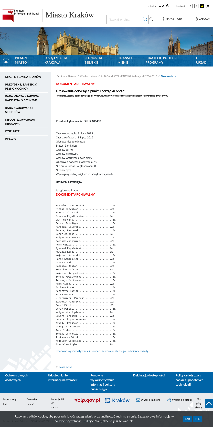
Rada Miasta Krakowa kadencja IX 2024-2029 (22, 98)
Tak (187, 419)
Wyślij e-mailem (148, 400)
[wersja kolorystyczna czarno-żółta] (202, 6)
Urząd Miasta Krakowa (56, 60)
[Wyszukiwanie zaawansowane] (151, 19)
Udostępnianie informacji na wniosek (63, 378)
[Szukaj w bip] (145, 19)
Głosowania (167, 76)
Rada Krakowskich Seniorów (19, 110)
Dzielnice (12, 131)
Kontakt (54, 407)
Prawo (10, 139)
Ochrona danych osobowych (16, 378)
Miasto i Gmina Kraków (23, 77)
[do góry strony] (203, 403)
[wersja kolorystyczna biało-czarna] (196, 6)
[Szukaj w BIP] (124, 19)
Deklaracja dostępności (149, 375)
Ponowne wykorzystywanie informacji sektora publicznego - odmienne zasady (102, 351)
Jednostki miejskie (93, 60)
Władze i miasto (22, 60)
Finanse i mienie (125, 60)
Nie (197, 419)
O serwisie (32, 399)
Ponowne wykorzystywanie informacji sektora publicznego (102, 382)
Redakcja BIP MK (57, 401)
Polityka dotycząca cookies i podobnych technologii (189, 380)
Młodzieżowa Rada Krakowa (20, 121)
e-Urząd (201, 60)
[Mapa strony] (173, 19)
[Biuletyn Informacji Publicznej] (86, 402)
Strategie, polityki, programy (161, 60)
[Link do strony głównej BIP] (52, 15)
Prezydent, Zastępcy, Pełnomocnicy (21, 86)
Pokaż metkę (65, 367)
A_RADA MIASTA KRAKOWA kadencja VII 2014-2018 (129, 76)
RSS (5, 404)
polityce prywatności (68, 421)
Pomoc (30, 404)
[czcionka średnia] (163, 6)
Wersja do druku (179, 400)
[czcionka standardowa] (160, 6)
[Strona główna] (7, 60)
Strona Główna (68, 76)
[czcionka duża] (170, 6)
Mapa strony (9, 399)
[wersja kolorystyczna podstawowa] (190, 6)
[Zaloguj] (202, 19)
